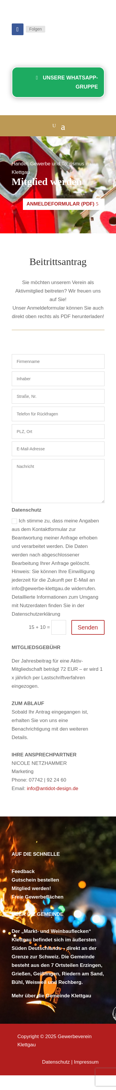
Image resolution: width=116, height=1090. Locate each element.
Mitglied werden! (31, 888)
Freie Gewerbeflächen (38, 897)
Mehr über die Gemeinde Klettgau (51, 996)
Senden (88, 627)
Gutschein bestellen (35, 880)
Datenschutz (56, 1062)
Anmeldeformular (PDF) (60, 204)
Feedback (23, 871)
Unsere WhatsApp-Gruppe (70, 82)
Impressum (86, 1062)
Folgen (35, 29)
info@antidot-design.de (52, 788)
